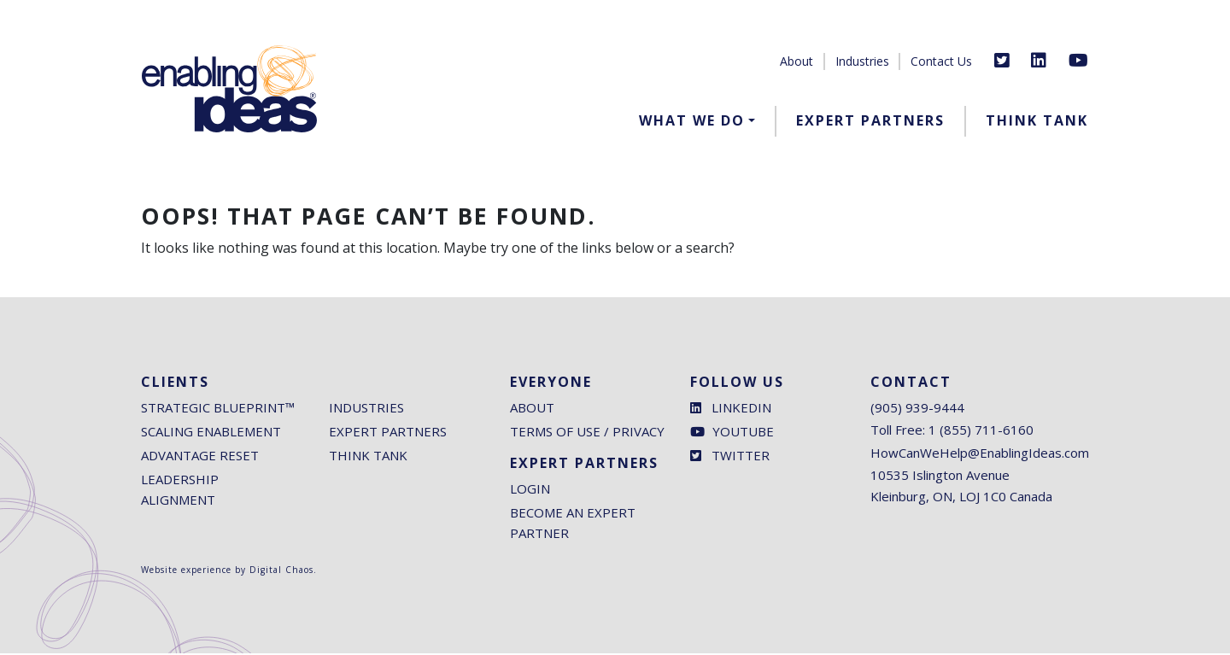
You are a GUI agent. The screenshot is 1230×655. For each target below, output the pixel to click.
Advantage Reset (200, 456)
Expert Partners (870, 120)
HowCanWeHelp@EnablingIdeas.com (979, 454)
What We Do (692, 120)
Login (530, 490)
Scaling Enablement (211, 433)
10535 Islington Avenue (940, 476)
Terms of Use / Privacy (587, 433)
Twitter (730, 456)
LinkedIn (730, 409)
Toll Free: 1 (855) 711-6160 (952, 431)
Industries (862, 61)
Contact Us (941, 61)
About (796, 61)
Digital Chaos (281, 571)
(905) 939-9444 (917, 409)
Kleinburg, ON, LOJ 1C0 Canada (961, 497)
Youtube (732, 433)
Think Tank (1037, 120)
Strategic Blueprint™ (218, 409)
